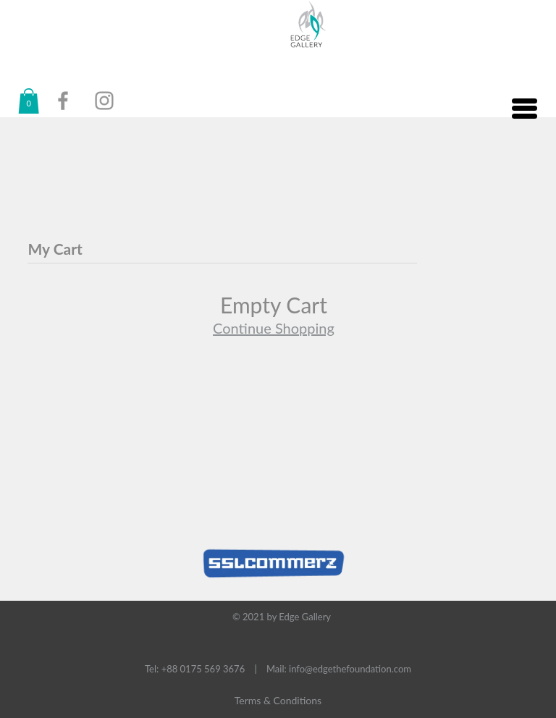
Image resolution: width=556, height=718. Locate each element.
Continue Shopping (273, 328)
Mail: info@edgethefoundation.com (338, 669)
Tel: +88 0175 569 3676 (195, 669)
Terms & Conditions (278, 700)
